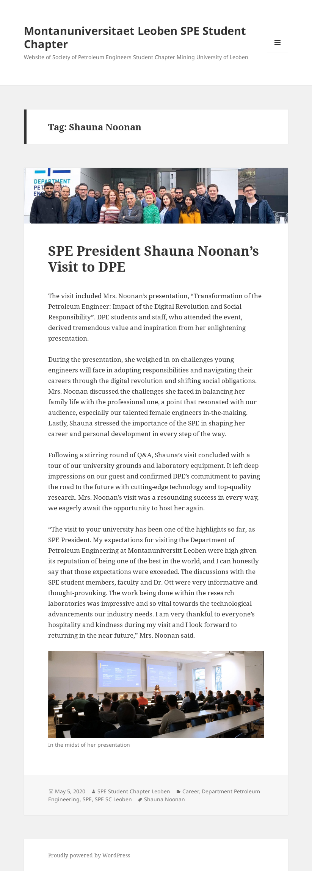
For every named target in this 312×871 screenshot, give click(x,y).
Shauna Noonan (164, 799)
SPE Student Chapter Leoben (133, 791)
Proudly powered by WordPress (89, 855)
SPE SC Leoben (113, 799)
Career (190, 791)
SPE (87, 799)
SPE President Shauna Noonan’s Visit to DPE (153, 258)
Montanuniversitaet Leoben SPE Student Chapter (135, 37)
